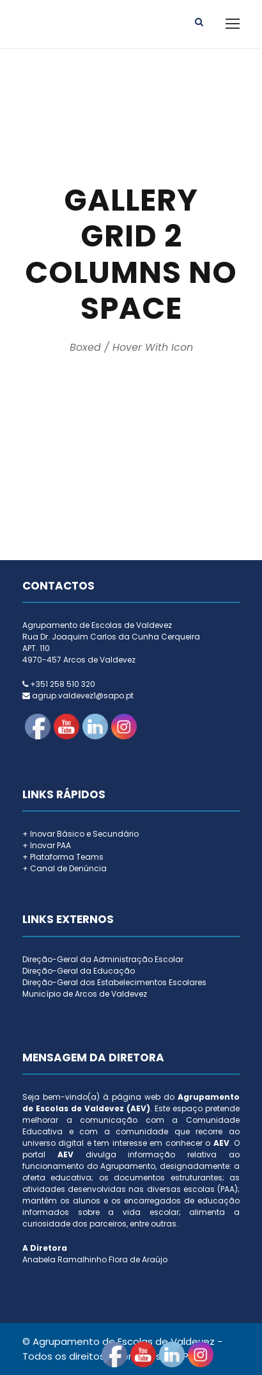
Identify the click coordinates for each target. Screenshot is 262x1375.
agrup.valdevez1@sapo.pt (83, 695)
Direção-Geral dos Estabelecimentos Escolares (114, 982)
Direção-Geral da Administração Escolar (102, 959)
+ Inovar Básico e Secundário (80, 833)
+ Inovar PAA (46, 845)
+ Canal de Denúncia (64, 868)
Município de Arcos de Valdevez (84, 993)
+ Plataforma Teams (63, 856)
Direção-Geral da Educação (78, 970)
